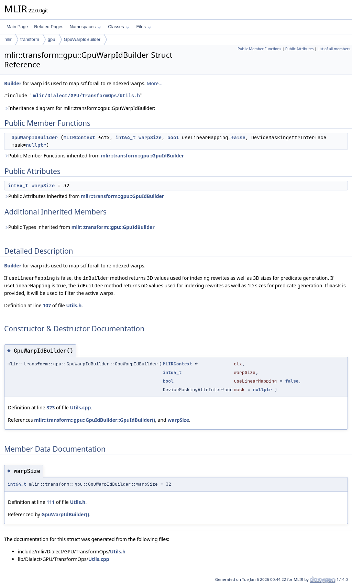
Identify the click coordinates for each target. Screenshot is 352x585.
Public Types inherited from (79, 227)
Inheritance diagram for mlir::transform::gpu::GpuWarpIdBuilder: (79, 108)
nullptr (36, 145)
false (238, 137)
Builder (12, 83)
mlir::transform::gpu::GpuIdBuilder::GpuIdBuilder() (94, 420)
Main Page (17, 26)
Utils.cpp (80, 407)
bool (173, 137)
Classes (118, 26)
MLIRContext (79, 137)
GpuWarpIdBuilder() (65, 514)
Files (143, 26)
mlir (8, 39)
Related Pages (48, 26)
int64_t (126, 137)
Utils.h (73, 305)
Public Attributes (299, 48)
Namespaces (85, 26)
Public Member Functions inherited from (94, 155)
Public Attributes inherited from (84, 196)
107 (47, 305)
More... (155, 83)
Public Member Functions (259, 48)
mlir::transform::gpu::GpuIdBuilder (142, 155)
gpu (51, 39)
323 (50, 407)
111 (50, 502)
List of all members (334, 48)
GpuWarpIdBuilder (82, 39)
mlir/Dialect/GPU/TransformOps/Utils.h (86, 95)
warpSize (150, 137)
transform (29, 39)
